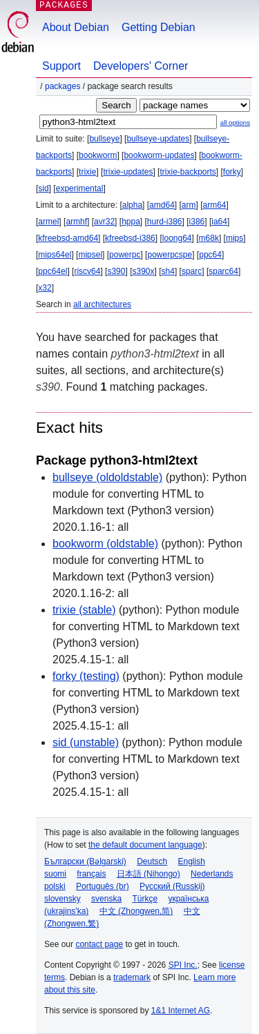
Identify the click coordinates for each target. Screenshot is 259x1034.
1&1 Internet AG (180, 1010)
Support (61, 66)
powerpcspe (169, 255)
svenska (106, 899)
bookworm (98, 155)
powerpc (124, 255)
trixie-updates (128, 172)
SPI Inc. (183, 965)
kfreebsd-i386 (130, 238)
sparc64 (223, 271)
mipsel (90, 255)
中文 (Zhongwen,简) (136, 911)
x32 (44, 288)
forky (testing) (85, 676)
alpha (132, 205)
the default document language (145, 845)
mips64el (54, 255)
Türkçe (144, 899)
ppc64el (52, 271)
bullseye (104, 139)
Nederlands (212, 874)
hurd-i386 (164, 221)
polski (55, 886)
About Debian (75, 27)
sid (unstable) (85, 742)
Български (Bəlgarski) (85, 861)
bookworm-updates (159, 155)
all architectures (102, 304)
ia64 (219, 221)
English (191, 861)
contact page (99, 944)
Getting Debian (158, 27)
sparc (192, 271)
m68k (209, 238)
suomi (55, 874)
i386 (197, 221)
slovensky (62, 899)
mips (234, 238)
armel (48, 221)
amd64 (162, 205)
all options (235, 122)
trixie (87, 172)
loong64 (177, 238)
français (91, 874)
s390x (143, 271)
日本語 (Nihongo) (148, 874)
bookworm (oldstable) (105, 543)
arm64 (215, 205)
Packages (62, 86)
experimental (80, 188)
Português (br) (102, 886)
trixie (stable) (84, 610)
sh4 (168, 271)
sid (43, 188)
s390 (116, 271)
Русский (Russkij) (172, 886)
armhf (76, 221)
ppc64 (210, 255)
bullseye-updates (157, 139)
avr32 (104, 221)
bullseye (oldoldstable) (107, 477)
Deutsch (152, 861)
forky (232, 172)
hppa (131, 221)
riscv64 (87, 271)
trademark (132, 977)
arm (189, 205)
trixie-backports (187, 172)
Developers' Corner (140, 66)
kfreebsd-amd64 (68, 238)
